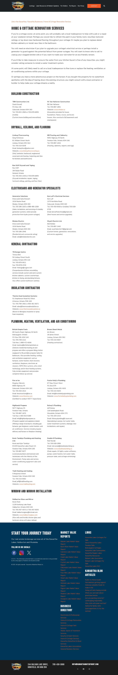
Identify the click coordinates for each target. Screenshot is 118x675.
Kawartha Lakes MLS (92, 566)
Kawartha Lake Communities (95, 551)
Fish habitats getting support (95, 582)
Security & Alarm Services (70, 636)
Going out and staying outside (95, 590)
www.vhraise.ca (59, 110)
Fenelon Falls (90, 545)
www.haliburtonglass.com (28, 515)
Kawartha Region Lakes (93, 553)
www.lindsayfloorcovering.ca (29, 151)
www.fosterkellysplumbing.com (65, 396)
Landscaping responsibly (93, 601)
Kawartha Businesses (35, 22)
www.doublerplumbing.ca (63, 449)
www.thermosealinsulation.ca (29, 309)
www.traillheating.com (27, 484)
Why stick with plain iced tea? (95, 603)
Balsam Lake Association (94, 558)
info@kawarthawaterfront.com (85, 664)
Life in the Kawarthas (18, 22)
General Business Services (70, 649)
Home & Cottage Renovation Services (57, 22)
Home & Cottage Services (70, 639)
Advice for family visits (93, 606)
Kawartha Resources (92, 556)
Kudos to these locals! (93, 580)
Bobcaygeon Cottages (93, 548)
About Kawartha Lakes (93, 543)
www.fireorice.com (25, 396)
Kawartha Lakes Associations (71, 646)
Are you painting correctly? (94, 598)
